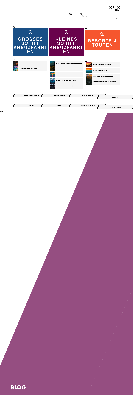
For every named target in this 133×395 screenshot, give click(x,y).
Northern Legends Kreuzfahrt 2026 (69, 63)
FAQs (59, 105)
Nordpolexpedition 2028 (65, 86)
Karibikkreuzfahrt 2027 (28, 68)
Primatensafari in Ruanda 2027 (104, 82)
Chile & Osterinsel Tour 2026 (103, 76)
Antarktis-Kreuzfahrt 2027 (66, 80)
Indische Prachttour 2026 (102, 64)
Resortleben (59, 95)
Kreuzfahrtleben (31, 95)
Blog (31, 105)
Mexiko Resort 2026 (100, 70)
